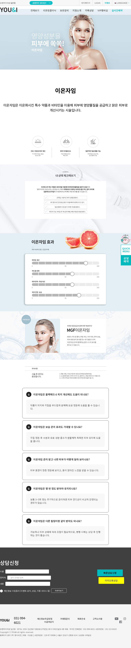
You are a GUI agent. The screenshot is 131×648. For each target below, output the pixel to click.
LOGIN (97, 3)
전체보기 (35, 10)
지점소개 (77, 10)
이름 (2, 571)
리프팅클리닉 (49, 10)
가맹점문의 (65, 618)
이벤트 (107, 3)
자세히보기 (59, 590)
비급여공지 (49, 621)
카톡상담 (89, 10)
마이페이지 (85, 3)
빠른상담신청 (110, 572)
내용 (2, 583)
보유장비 (64, 10)
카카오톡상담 (111, 580)
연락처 (3, 577)
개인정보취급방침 (44, 618)
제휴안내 (81, 618)
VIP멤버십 (103, 10)
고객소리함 (97, 618)
